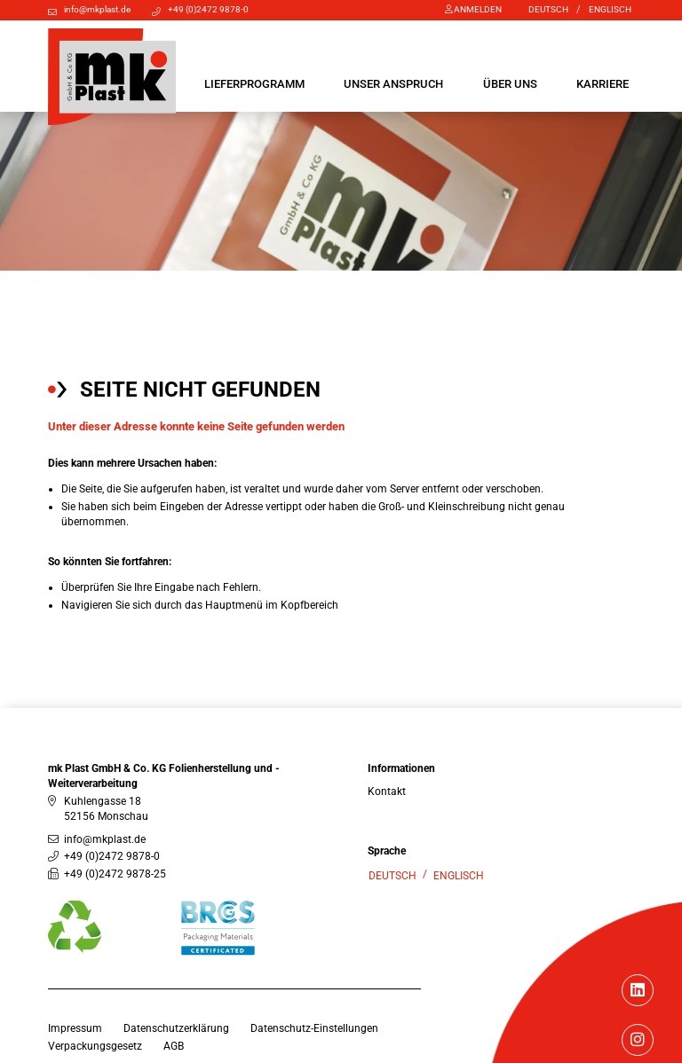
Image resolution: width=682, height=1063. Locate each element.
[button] (254, 84)
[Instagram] (637, 1041)
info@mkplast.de (97, 9)
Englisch (610, 9)
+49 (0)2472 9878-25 (115, 874)
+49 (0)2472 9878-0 (208, 9)
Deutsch (548, 9)
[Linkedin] (637, 992)
